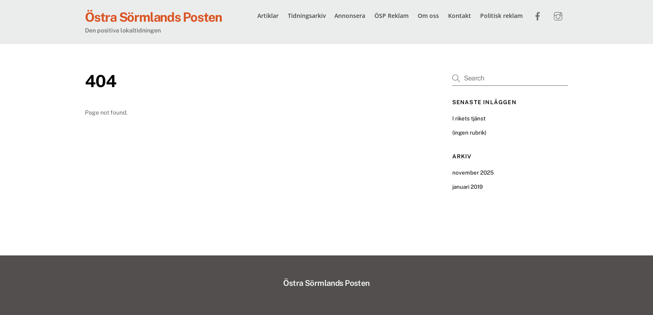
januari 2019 (467, 186)
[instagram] (558, 15)
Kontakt (459, 16)
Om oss (428, 16)
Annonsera (349, 16)
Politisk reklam (501, 16)
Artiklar (268, 16)
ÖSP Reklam (391, 16)
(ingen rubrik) (469, 132)
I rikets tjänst (469, 118)
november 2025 (473, 172)
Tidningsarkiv (307, 16)
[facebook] (537, 15)
